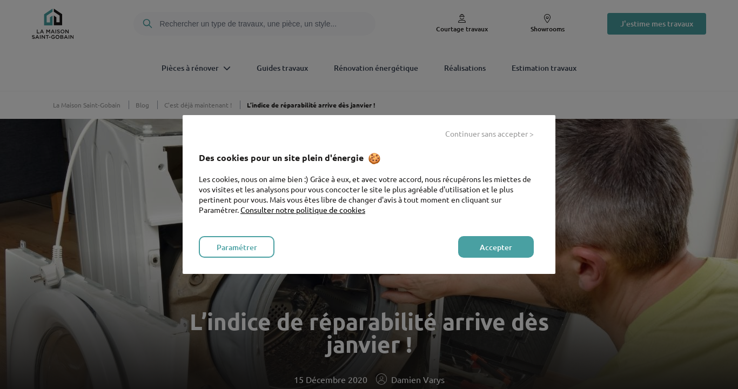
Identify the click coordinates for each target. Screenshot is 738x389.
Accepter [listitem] (496, 247)
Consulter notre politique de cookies (302, 209)
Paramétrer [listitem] (237, 247)
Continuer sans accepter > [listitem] (489, 133)
